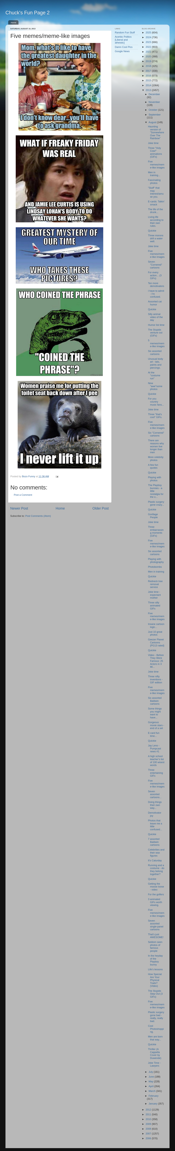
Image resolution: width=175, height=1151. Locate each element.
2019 (149, 61)
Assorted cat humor (155, 303)
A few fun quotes (153, 466)
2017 (149, 71)
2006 (149, 1138)
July (151, 1072)
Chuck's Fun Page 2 (27, 12)
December (154, 94)
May (151, 1081)
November (154, 102)
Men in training (156, 571)
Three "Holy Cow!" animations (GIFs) (155, 152)
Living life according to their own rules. (155, 221)
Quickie (152, 230)
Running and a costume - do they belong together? (156, 870)
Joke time (153, 143)
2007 (149, 1133)
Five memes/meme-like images (156, 164)
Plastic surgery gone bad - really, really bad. (156, 1017)
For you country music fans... (156, 401)
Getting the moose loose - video (156, 886)
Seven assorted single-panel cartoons (155, 925)
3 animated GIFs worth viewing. (155, 902)
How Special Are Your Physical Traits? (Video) (155, 980)
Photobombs (155, 567)
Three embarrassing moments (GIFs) (156, 531)
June (152, 1076)
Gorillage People (153, 516)
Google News (122, 51)
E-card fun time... (153, 734)
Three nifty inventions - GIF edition (155, 679)
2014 (149, 85)
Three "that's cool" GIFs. (155, 416)
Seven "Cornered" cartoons (155, 264)
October (153, 110)
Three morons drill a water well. (155, 238)
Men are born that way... (155, 1038)
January (153, 1103)
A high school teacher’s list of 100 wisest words (156, 761)
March (152, 1091)
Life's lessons (155, 969)
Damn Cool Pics (123, 47)
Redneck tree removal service (155, 584)
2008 (149, 1128)
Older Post (100, 508)
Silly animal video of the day (155, 317)
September (155, 114)
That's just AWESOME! (155, 936)
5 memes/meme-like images (156, 343)
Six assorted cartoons (154, 352)
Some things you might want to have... (155, 713)
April (151, 1086)
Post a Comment (23, 495)
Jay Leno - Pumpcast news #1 (154, 748)
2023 (149, 42)
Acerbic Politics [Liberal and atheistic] (123, 39)
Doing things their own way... (155, 805)
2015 (149, 80)
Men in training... (154, 174)
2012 (149, 1109)
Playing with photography (156, 560)
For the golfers (156, 894)
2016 (149, 75)
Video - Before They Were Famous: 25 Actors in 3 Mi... (156, 661)
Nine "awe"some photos (155, 386)
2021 (149, 51)
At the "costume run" (154, 375)
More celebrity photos (155, 459)
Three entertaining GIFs (155, 773)
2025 (149, 32)
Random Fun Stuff (125, 32)
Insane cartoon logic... (156, 625)
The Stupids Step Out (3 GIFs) (155, 994)
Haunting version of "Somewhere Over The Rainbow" (156, 132)
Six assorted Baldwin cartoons (154, 701)
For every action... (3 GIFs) (154, 275)
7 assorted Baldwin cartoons (153, 842)
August (153, 122)
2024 (149, 37)
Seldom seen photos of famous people (155, 946)
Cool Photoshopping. (156, 1029)
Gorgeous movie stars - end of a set (156, 725)
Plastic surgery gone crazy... (156, 503)
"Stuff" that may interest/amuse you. (156, 192)
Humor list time (156, 325)
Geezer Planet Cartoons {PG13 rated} (156, 642)
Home (13, 22)
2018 (149, 66)
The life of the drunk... (155, 211)
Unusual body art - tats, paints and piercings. (155, 363)
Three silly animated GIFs (154, 605)
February (153, 1095)
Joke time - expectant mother (154, 595)
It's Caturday (155, 860)
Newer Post (19, 508)
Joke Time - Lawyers (154, 1064)
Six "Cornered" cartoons (156, 434)
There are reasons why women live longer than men (156, 446)
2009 (149, 1124)
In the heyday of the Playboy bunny (155, 960)
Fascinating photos (154, 181)
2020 (149, 56)
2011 (149, 1114)
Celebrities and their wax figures (156, 852)
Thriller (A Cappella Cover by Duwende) (154, 1053)
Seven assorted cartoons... (154, 794)
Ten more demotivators (156, 285)
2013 (149, 90)
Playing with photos (154, 479)
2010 (149, 1119)
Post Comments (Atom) (38, 516)
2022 (149, 47)
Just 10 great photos (155, 633)
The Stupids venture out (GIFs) (155, 332)
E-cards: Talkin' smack (156, 203)
